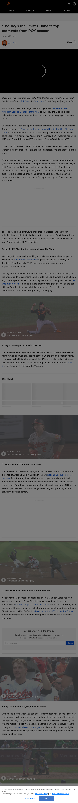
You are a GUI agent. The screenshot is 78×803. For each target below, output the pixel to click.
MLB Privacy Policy (41, 794)
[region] (39, 794)
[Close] (74, 789)
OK (46, 798)
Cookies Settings (30, 798)
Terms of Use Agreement (60, 794)
